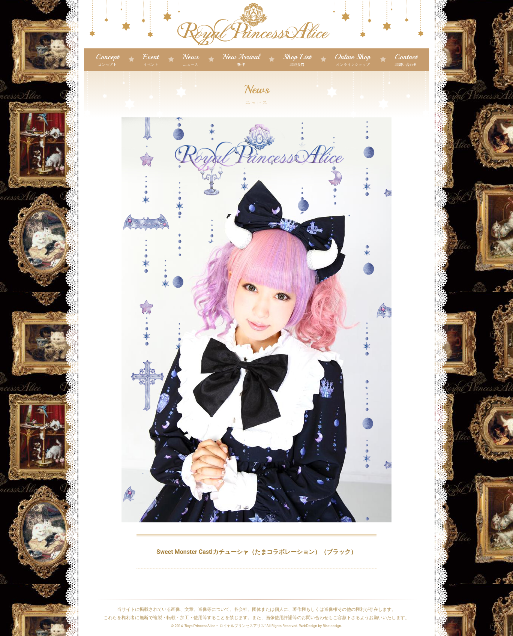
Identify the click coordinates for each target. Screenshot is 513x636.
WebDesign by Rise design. (320, 626)
